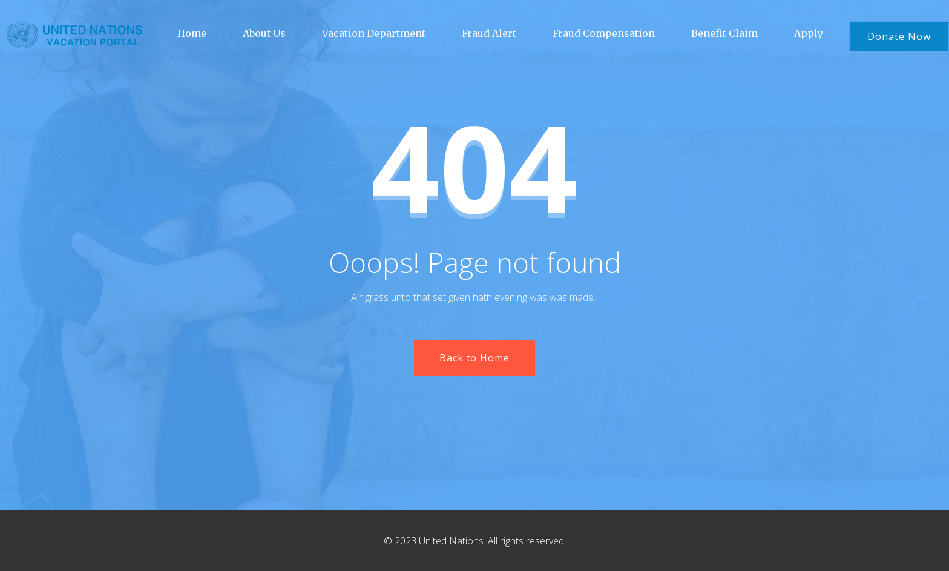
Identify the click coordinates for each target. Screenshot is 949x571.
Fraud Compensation (604, 33)
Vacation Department (373, 33)
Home (191, 33)
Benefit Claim (724, 33)
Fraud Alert (489, 33)
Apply (808, 33)
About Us (264, 33)
